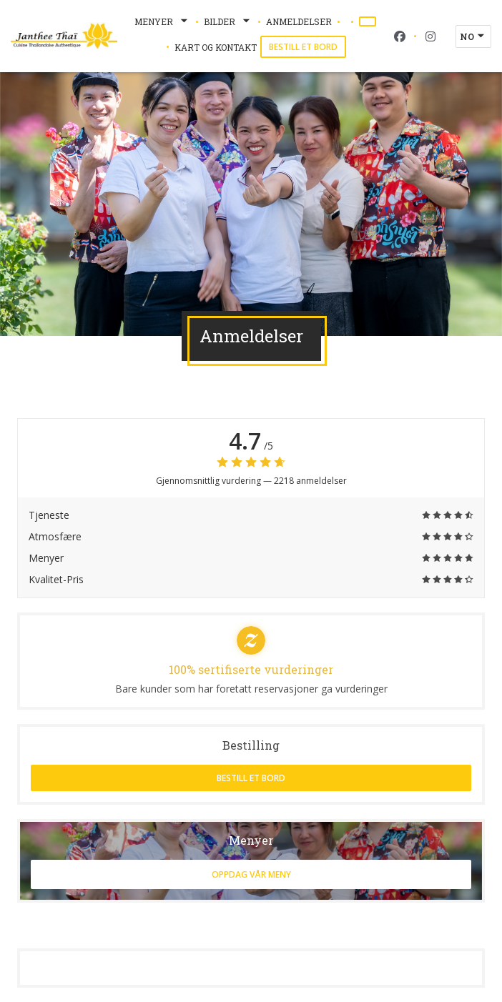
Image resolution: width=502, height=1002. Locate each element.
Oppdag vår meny (251, 874)
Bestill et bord (303, 47)
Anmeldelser (299, 21)
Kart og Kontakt (215, 47)
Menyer (162, 21)
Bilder (228, 21)
